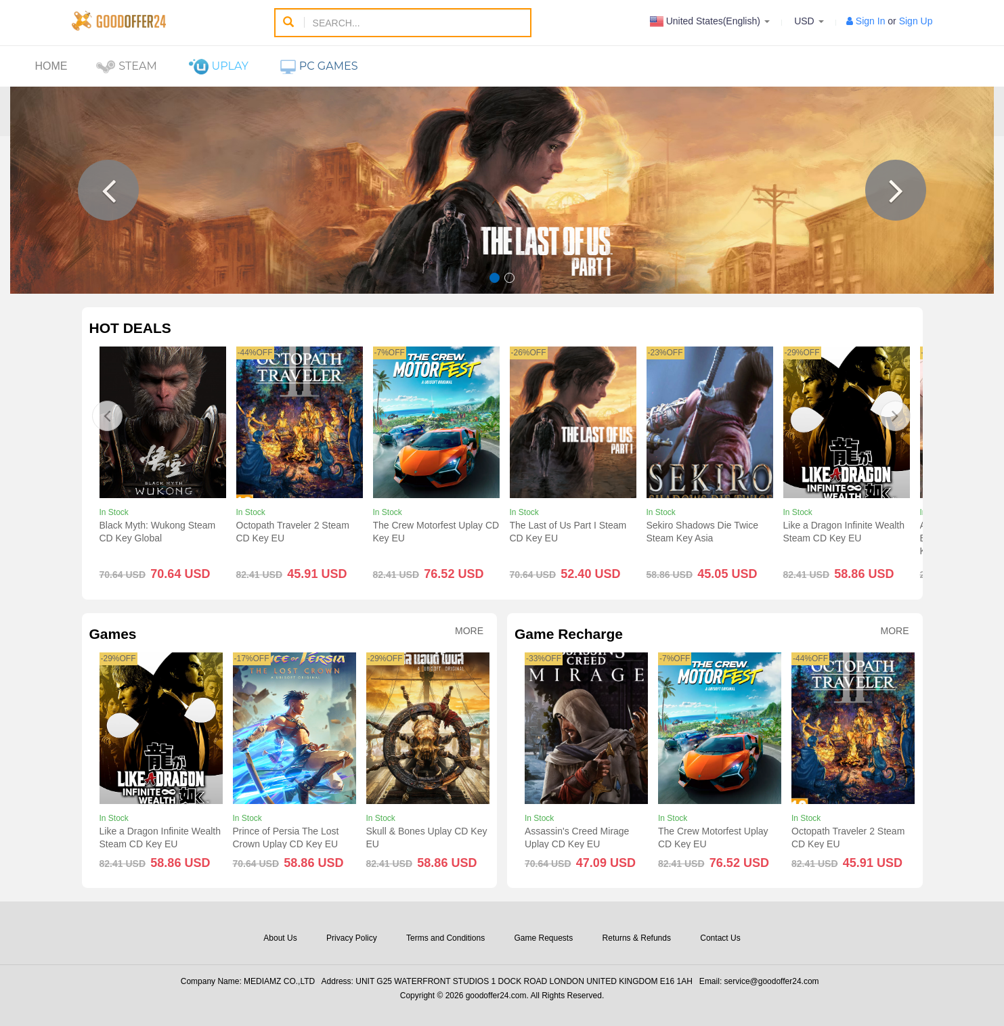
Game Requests (543, 938)
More (469, 631)
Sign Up (916, 21)
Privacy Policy (351, 938)
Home (51, 66)
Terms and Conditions (445, 938)
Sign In (871, 21)
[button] (108, 190)
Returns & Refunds (637, 938)
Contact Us (720, 938)
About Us (280, 938)
